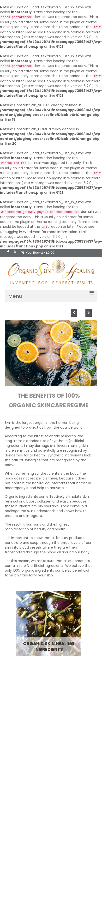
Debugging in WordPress (64, 32)
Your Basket (37, 253)
